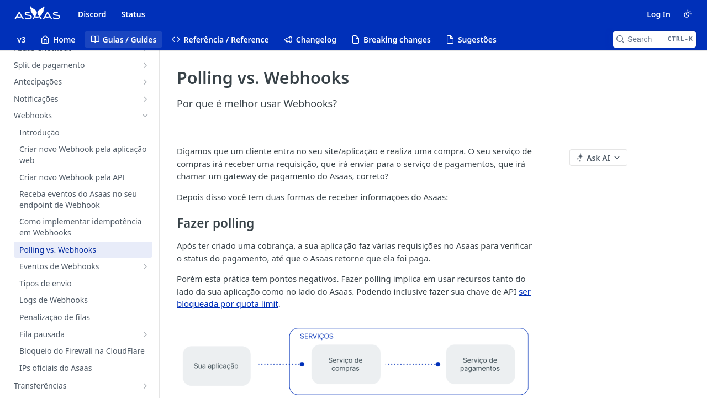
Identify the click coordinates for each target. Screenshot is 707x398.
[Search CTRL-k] (654, 39)
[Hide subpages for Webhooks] (145, 115)
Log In (659, 14)
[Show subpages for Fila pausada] (145, 334)
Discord (92, 14)
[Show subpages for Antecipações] (145, 81)
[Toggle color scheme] (687, 14)
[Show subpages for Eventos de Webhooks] (145, 266)
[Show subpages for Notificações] (145, 99)
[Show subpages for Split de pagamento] (145, 65)
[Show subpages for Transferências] (145, 385)
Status (133, 14)
